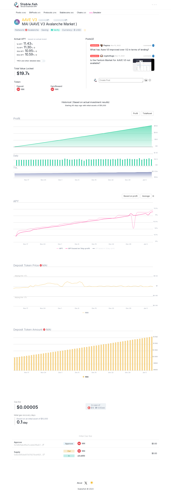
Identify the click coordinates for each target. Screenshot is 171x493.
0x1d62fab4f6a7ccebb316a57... (29, 445)
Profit (135, 113)
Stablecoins (67, 12)
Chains (81, 12)
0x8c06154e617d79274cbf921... (29, 455)
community (60, 20)
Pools (21, 12)
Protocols (50, 12)
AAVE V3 (29, 20)
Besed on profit (130, 196)
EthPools (34, 12)
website (43, 20)
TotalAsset (147, 113)
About (79, 483)
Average (146, 196)
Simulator (95, 12)
